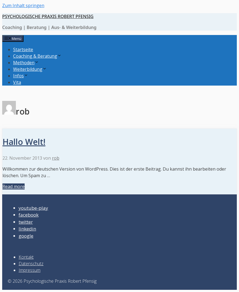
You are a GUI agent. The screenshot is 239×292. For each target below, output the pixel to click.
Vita (17, 82)
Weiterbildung (30, 69)
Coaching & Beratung (37, 56)
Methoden (26, 63)
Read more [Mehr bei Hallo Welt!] (13, 186)
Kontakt (26, 257)
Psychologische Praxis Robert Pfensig (48, 16)
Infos (20, 76)
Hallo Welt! (23, 141)
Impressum (29, 270)
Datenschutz (31, 264)
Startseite (23, 49)
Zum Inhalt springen (23, 5)
